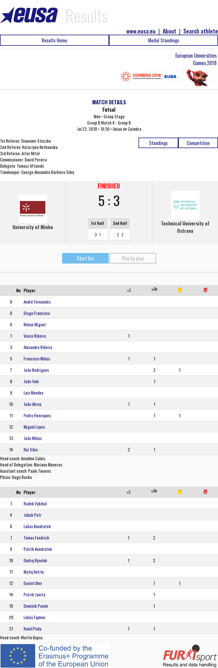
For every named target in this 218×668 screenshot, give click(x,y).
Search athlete (200, 31)
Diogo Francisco (37, 313)
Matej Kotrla (34, 572)
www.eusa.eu (141, 31)
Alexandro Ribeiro (38, 347)
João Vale (31, 381)
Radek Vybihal (35, 503)
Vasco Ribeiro (35, 336)
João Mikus (33, 438)
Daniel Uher (33, 583)
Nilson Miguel (34, 324)
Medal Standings (163, 40)
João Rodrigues (36, 370)
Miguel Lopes (34, 427)
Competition (198, 142)
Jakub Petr (32, 515)
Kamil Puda (32, 628)
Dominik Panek (36, 606)
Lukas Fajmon (34, 617)
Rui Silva (31, 449)
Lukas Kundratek (37, 526)
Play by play (133, 258)
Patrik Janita (34, 594)
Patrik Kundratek (38, 549)
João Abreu (32, 404)
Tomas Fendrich (36, 537)
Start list (85, 258)
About (169, 31)
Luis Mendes (33, 392)
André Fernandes (37, 301)
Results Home (54, 40)
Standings (158, 142)
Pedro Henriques (37, 415)
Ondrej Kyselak (35, 560)
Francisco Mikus (37, 358)
